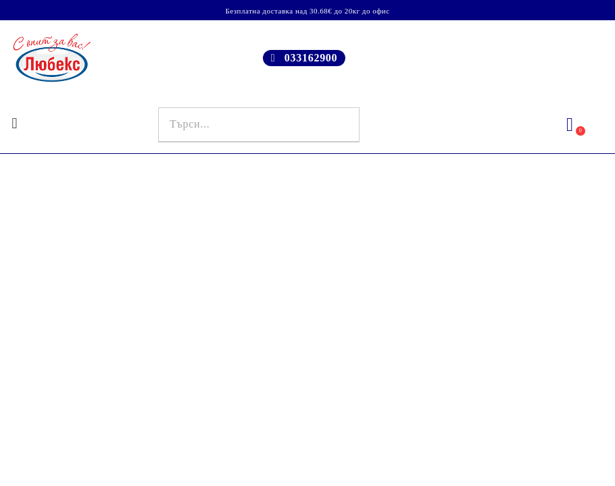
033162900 (311, 57)
